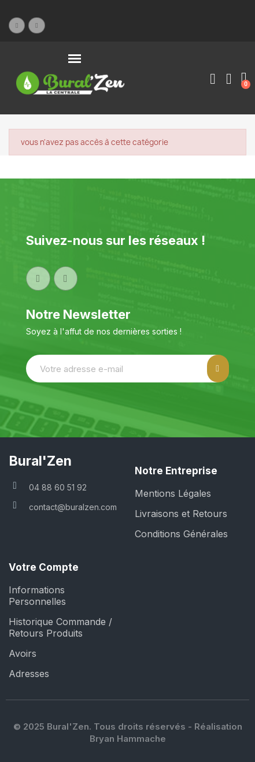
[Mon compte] (213, 79)
